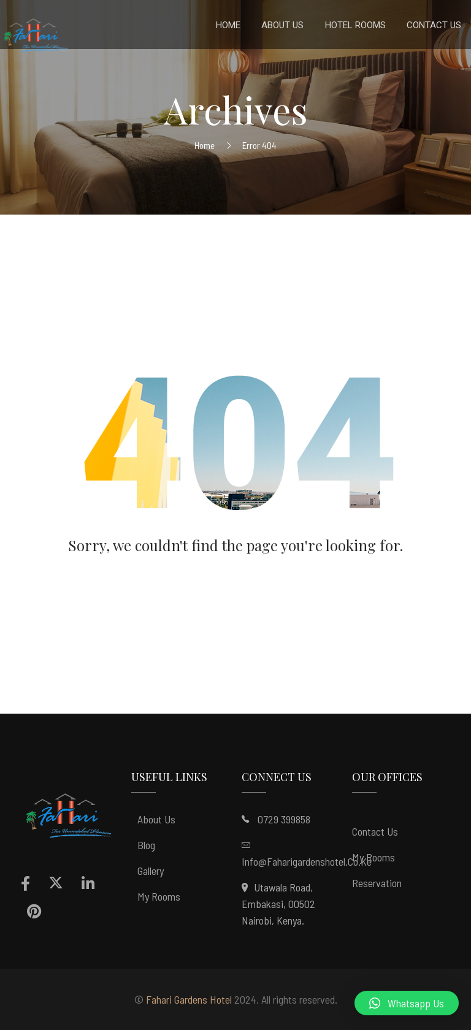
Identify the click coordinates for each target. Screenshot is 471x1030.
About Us (156, 819)
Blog (146, 845)
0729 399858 (284, 819)
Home (204, 145)
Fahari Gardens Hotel (189, 999)
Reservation (377, 883)
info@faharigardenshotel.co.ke (307, 861)
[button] (406, 1003)
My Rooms (158, 896)
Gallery (150, 870)
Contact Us (375, 831)
